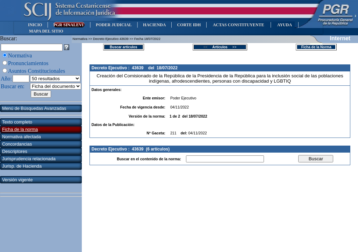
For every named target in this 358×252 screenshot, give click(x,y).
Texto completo (17, 122)
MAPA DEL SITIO (46, 31)
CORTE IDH (189, 24)
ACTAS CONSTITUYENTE (238, 24)
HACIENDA (154, 24)
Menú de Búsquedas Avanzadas (34, 108)
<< (207, 47)
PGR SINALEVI (69, 24)
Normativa (20, 55)
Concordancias (17, 144)
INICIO (35, 24)
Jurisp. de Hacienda (22, 166)
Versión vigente (17, 179)
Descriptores (14, 151)
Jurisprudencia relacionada (29, 158)
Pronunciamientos (28, 63)
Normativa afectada (21, 136)
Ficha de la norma (20, 129)
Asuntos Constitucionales (36, 71)
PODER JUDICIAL (114, 24)
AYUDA (284, 24)
